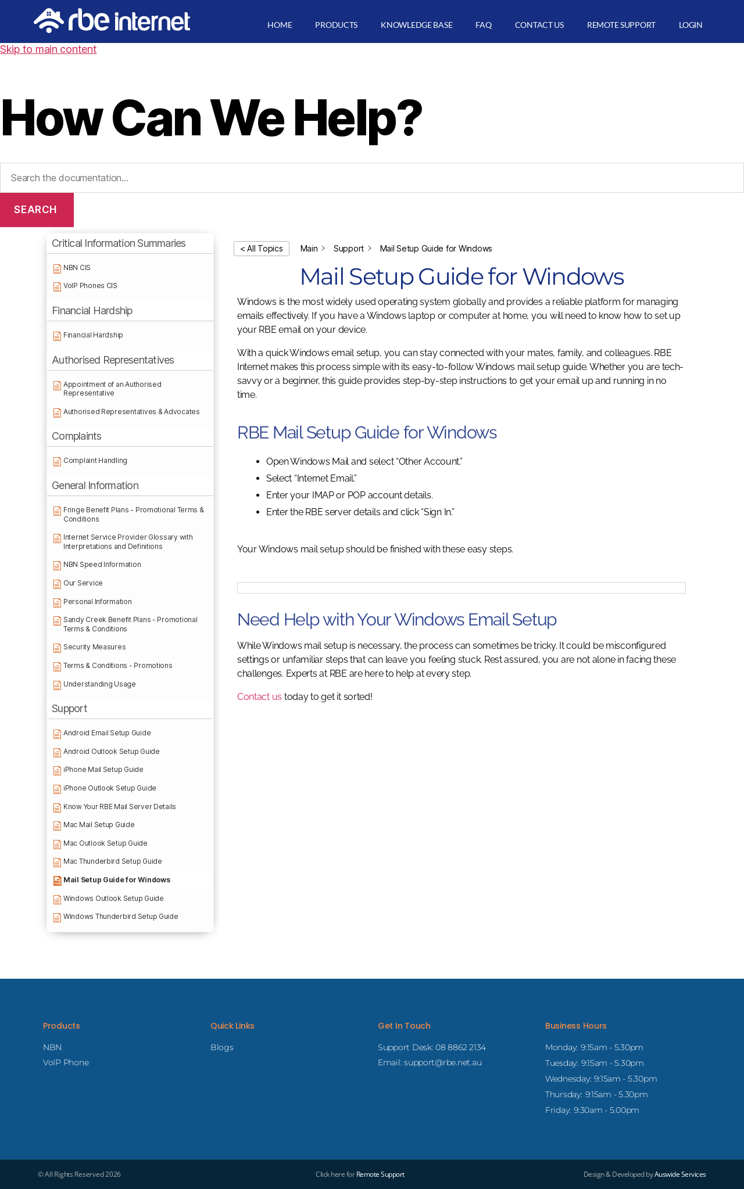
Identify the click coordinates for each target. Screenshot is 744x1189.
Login (691, 25)
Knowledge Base (416, 25)
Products (336, 25)
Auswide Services (680, 1174)
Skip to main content (48, 49)
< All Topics (261, 248)
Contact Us (539, 25)
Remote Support (621, 25)
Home (279, 25)
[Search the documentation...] (372, 178)
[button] (130, 244)
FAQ (483, 25)
